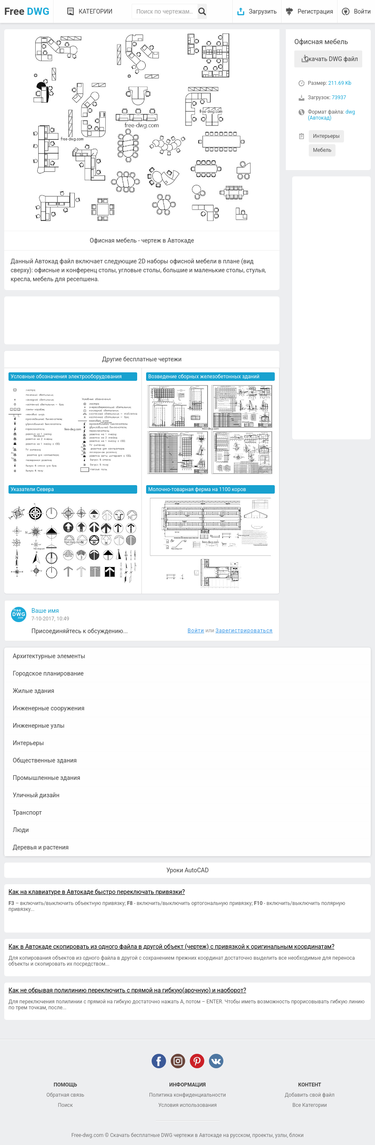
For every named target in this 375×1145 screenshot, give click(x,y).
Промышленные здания (46, 777)
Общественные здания (45, 760)
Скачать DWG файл (331, 59)
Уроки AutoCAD (187, 870)
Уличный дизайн (36, 795)
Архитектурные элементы (49, 656)
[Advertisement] (331, 308)
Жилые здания (33, 690)
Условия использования (187, 1105)
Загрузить (263, 11)
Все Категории (310, 1105)
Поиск (65, 1105)
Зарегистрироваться (244, 631)
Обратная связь (65, 1095)
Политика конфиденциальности (187, 1095)
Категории (95, 11)
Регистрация (315, 11)
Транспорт (27, 812)
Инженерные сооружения (49, 708)
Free (26, 11)
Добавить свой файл (310, 1095)
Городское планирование (48, 673)
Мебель (322, 150)
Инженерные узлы (39, 725)
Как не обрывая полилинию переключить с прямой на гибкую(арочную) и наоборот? (127, 990)
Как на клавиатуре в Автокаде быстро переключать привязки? (96, 891)
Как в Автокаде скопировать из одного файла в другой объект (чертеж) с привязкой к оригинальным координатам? (171, 946)
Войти (362, 11)
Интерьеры (326, 136)
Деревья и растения (41, 847)
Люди (21, 830)
